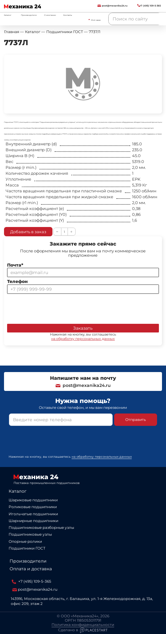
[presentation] (54, 307)
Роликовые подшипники (33, 506)
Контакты (67, 15)
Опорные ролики (25, 541)
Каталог (18, 491)
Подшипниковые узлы (30, 534)
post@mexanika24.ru (83, 385)
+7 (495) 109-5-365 (31, 581)
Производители (29, 15)
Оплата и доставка (31, 569)
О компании (50, 15)
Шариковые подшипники (33, 500)
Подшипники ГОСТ (27, 548)
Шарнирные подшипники (33, 520)
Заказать (83, 328)
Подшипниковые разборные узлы (41, 527)
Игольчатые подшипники (33, 514)
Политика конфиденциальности (83, 625)
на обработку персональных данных (83, 338)
